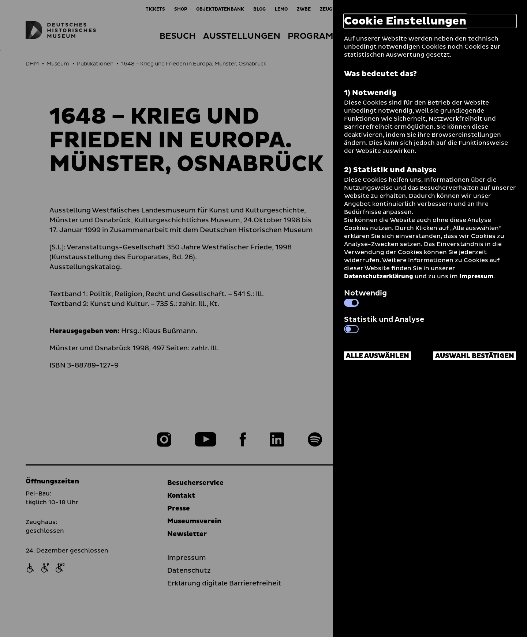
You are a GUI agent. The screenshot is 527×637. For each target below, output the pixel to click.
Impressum (476, 276)
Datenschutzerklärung (378, 276)
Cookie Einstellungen (405, 21)
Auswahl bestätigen (474, 356)
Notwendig (365, 297)
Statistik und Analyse (384, 323)
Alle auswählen (377, 356)
